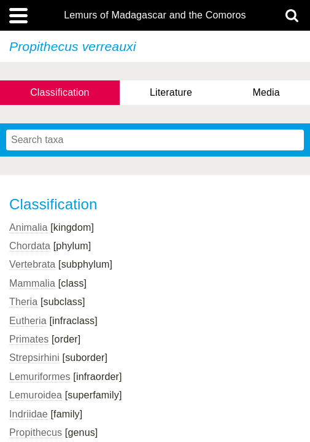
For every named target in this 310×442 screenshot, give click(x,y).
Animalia (28, 227)
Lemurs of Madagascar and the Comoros (155, 15)
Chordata (29, 246)
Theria (23, 302)
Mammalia (32, 283)
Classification (60, 92)
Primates (28, 339)
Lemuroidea (35, 395)
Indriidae (28, 414)
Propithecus (35, 432)
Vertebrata (32, 264)
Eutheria (28, 321)
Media (265, 92)
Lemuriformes (40, 376)
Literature (171, 92)
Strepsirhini (34, 357)
